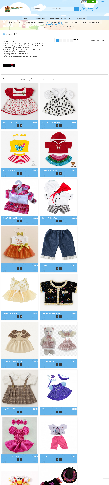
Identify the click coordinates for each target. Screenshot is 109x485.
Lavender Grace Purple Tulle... (13, 435)
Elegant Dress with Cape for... (49, 255)
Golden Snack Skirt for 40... (48, 345)
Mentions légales (65, 461)
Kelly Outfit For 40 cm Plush (84, 390)
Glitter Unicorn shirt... (10, 345)
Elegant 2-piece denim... (83, 210)
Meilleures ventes (45, 463)
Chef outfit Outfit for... (83, 165)
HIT (22, 481)
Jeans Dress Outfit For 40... (12, 390)
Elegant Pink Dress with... (83, 255)
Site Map (63, 472)
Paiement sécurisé (66, 467)
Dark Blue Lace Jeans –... (47, 210)
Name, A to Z (32, 79)
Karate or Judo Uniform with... (49, 390)
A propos (63, 465)
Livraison (63, 459)
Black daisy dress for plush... (48, 120)
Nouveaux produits (45, 461)
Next (71, 40)
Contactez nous (101, 1)
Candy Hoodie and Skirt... (11, 165)
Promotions (43, 459)
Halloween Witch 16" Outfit (84, 345)
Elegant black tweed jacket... (12, 255)
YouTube (8, 469)
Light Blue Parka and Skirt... (48, 435)
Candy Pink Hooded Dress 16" (49, 165)
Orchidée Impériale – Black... (84, 435)
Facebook (4, 469)
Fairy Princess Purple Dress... (48, 300)
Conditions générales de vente (69, 463)
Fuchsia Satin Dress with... (84, 300)
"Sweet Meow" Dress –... (11, 120)
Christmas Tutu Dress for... (12, 210)
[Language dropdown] (83, 1)
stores (63, 474)
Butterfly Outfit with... (83, 120)
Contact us (64, 469)
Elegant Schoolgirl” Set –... (11, 300)
